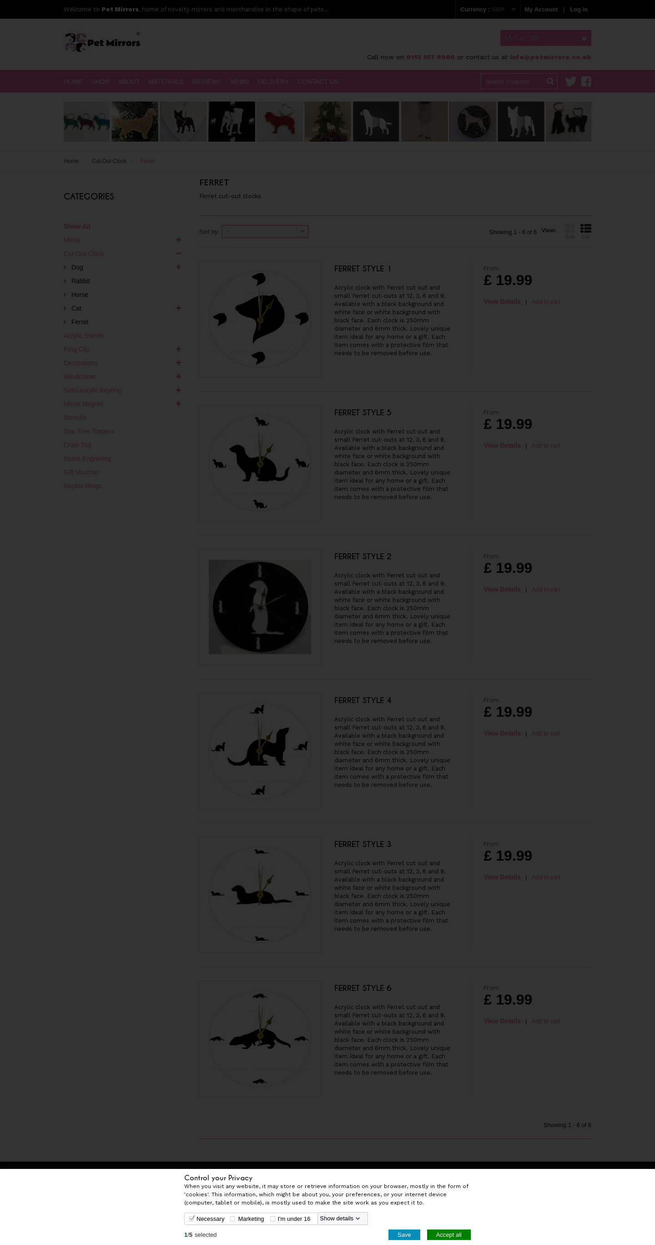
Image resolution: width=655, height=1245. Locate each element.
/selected (200, 1234)
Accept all (449, 1234)
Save (404, 1234)
